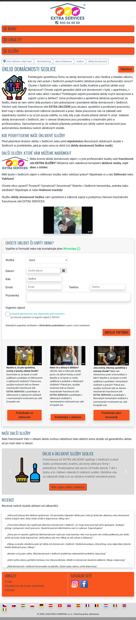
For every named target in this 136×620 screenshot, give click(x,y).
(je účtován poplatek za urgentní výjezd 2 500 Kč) (35, 317)
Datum (9, 271)
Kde (7, 279)
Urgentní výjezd (15, 307)
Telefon (73, 287)
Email (9, 287)
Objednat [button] (126, 69)
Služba (9, 260)
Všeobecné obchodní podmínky (24, 586)
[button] (68, 29)
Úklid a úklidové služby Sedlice (68, 453)
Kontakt (10, 590)
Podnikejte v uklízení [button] (68, 417)
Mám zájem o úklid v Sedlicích (68, 487)
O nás (8, 581)
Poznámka (12, 295)
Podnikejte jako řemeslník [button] (111, 415)
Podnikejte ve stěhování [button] (24, 415)
